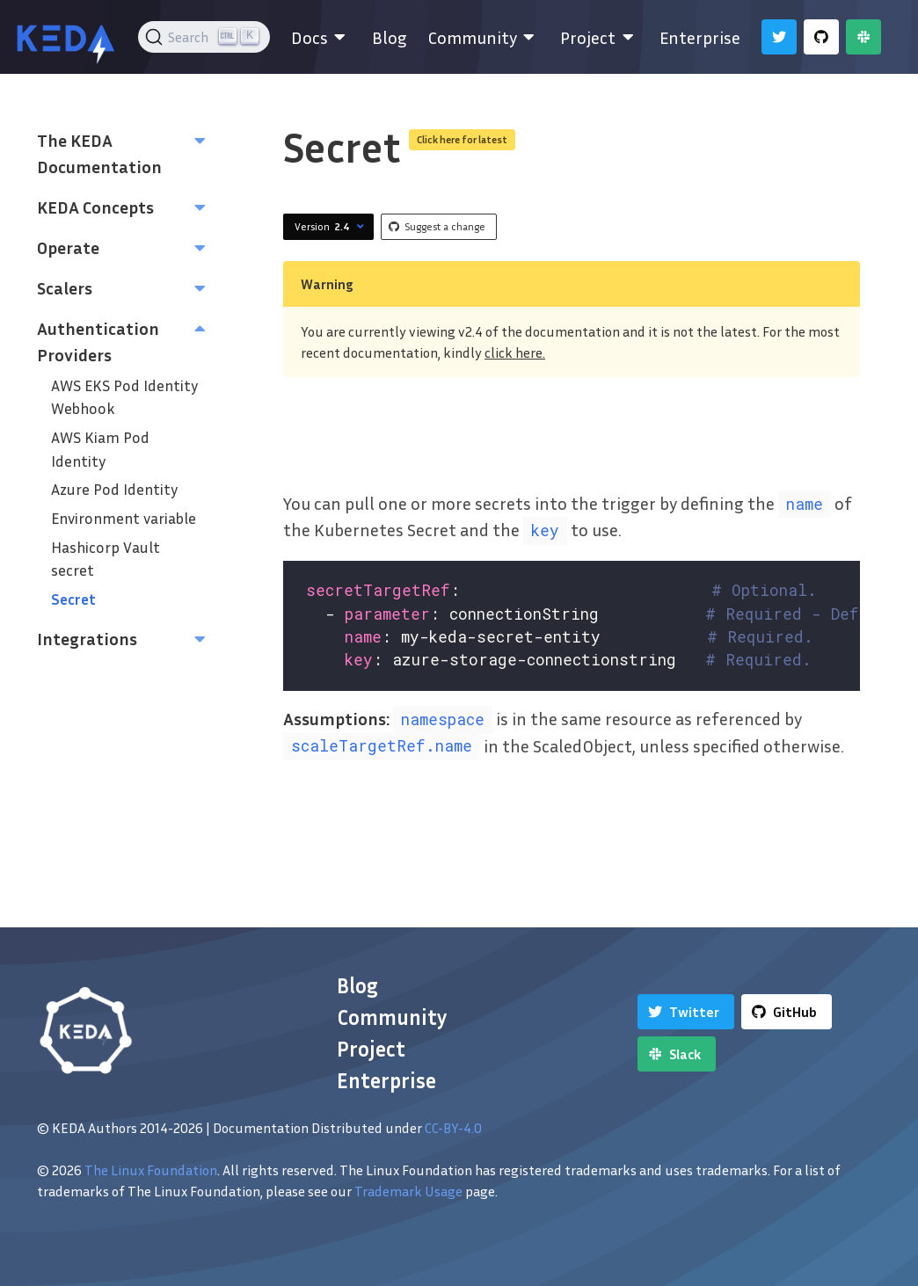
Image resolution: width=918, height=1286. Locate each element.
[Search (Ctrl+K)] (204, 37)
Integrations (87, 638)
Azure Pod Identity (114, 489)
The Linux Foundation (150, 1170)
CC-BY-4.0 (453, 1128)
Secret (73, 599)
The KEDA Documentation (99, 153)
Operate (68, 247)
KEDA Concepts (95, 206)
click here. (514, 352)
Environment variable (123, 518)
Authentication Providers (98, 341)
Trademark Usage (408, 1191)
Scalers (64, 287)
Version (331, 227)
